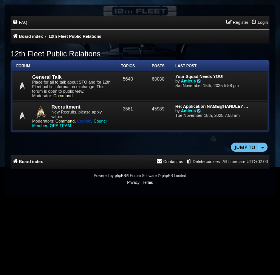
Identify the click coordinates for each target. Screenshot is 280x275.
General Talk (47, 77)
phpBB (120, 176)
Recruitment (65, 107)
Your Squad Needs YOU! (199, 76)
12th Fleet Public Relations (56, 54)
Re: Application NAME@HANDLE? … (211, 106)
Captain (84, 121)
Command (63, 95)
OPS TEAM (60, 125)
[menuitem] (19, 22)
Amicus (188, 81)
